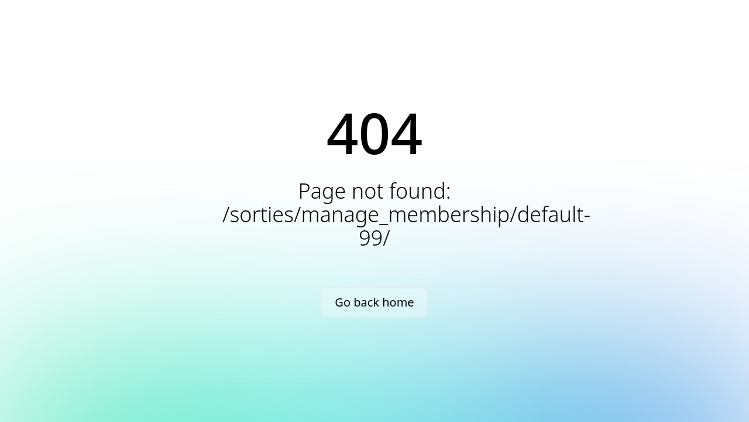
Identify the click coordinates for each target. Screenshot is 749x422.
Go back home (374, 302)
